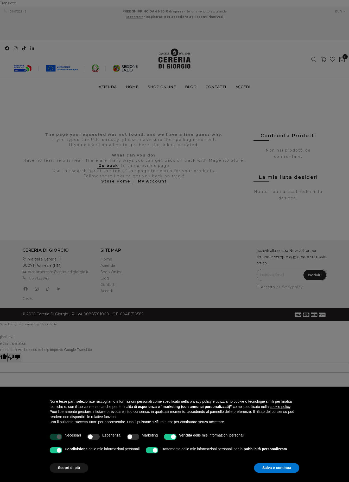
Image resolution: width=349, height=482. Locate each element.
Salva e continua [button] (276, 468)
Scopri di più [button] (69, 468)
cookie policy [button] (280, 407)
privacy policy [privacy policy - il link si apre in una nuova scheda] (201, 401)
